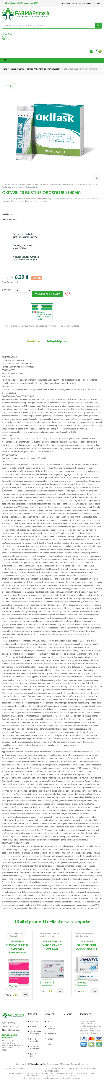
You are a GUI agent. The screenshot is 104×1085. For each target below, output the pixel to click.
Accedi (50, 1021)
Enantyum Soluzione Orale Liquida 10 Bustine (86, 945)
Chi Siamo (66, 3)
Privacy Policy (33, 1055)
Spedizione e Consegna (35, 1032)
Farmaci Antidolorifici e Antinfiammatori (15, 935)
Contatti (33, 1026)
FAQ (49, 1044)
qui (78, 1078)
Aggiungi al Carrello (47, 294)
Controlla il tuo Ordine (81, 3)
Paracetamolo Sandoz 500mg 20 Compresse (52, 945)
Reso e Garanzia (34, 1040)
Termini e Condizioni (34, 1047)
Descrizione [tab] (33, 341)
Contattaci (97, 3)
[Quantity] (24, 290)
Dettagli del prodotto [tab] (58, 341)
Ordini (50, 1039)
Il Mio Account (51, 1027)
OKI (11, 214)
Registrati (52, 1034)
